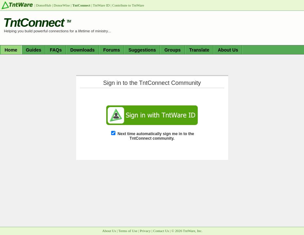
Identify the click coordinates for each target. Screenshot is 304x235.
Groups (172, 50)
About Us (228, 50)
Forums (111, 50)
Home (11, 50)
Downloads (82, 50)
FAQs (56, 50)
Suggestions (142, 50)
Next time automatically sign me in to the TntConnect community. (156, 136)
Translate (199, 50)
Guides (33, 50)
